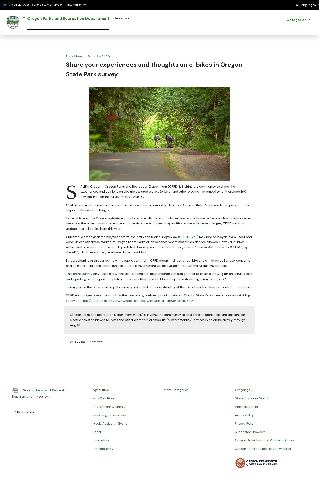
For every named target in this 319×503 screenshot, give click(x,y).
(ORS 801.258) (188, 237)
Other (97, 432)
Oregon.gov (243, 390)
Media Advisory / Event (110, 423)
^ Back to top (24, 412)
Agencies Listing (247, 407)
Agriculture (101, 390)
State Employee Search (252, 398)
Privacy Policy (245, 423)
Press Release (74, 56)
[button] (307, 5)
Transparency (103, 449)
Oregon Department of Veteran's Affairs (264, 440)
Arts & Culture (103, 398)
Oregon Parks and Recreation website (263, 449)
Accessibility (244, 415)
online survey (82, 274)
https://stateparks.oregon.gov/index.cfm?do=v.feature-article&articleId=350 (136, 300)
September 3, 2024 (99, 56)
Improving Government (109, 415)
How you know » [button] (77, 5)
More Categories (176, 390)
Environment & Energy (109, 407)
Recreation (96, 341)
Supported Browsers (250, 432)
